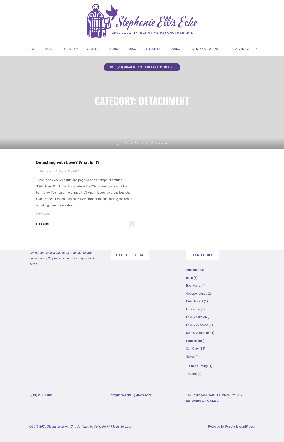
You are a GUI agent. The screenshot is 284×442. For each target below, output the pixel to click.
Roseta (229, 426)
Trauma (191, 374)
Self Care (192, 348)
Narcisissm (194, 340)
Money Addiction (198, 333)
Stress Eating (198, 366)
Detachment (43, 214)
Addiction (192, 270)
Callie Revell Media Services (113, 426)
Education (193, 309)
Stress (190, 356)
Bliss (189, 277)
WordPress (246, 426)
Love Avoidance (197, 325)
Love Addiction (196, 317)
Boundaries (194, 285)
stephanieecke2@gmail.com (131, 395)
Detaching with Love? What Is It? (69, 162)
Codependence (196, 293)
